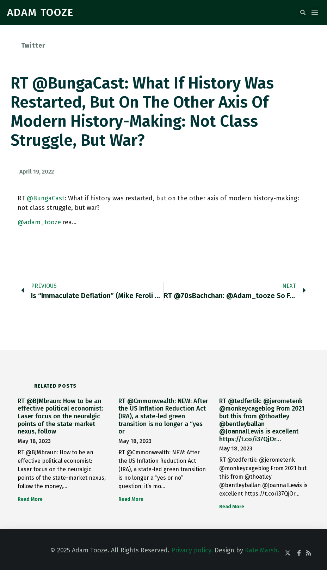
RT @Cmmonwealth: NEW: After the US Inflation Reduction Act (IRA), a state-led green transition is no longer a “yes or (163, 416)
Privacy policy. (192, 550)
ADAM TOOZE (40, 12)
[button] (303, 13)
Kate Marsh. (262, 550)
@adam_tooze (39, 222)
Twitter (33, 45)
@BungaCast (45, 198)
